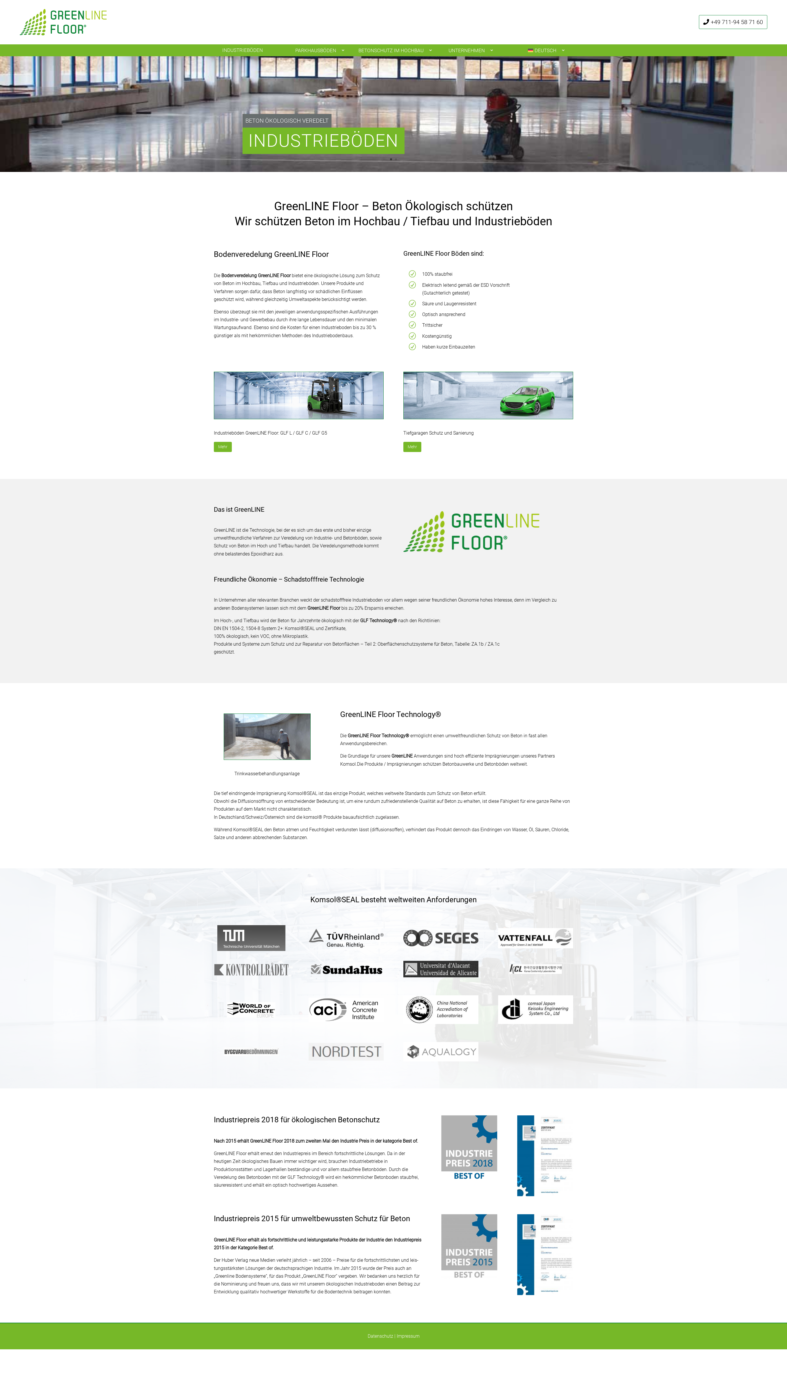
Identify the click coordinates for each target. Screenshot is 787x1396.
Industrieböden (242, 50)
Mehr (222, 446)
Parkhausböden (315, 50)
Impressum (408, 1336)
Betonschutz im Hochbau (391, 50)
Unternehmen (467, 50)
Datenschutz (380, 1336)
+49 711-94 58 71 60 (737, 22)
